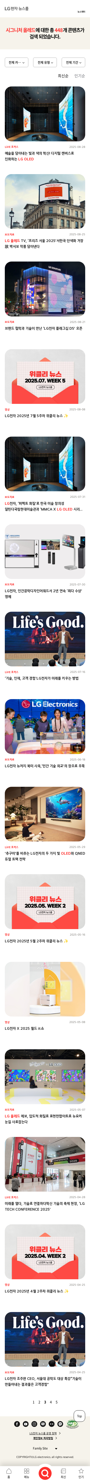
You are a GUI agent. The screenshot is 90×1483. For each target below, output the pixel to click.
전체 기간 (72, 62)
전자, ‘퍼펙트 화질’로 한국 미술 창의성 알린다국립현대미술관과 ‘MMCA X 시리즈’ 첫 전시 (44, 509)
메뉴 (26, 1477)
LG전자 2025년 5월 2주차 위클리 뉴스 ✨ (36, 941)
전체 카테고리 (18, 62)
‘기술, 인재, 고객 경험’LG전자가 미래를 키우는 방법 (41, 678)
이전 (25, 1401)
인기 (81, 1477)
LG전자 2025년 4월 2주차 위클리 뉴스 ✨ (37, 1291)
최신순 (63, 76)
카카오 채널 (60, 1424)
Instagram (34, 1424)
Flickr (51, 1424)
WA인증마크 (72, 1424)
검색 (45, 1473)
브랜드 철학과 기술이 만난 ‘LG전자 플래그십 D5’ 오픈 (43, 328)
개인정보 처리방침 (43, 1438)
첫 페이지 (19, 1401)
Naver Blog (43, 1424)
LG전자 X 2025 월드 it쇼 (24, 1028)
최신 (63, 1477)
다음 (64, 1401)
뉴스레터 (81, 11)
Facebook (17, 1424)
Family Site (44, 1448)
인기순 (79, 76)
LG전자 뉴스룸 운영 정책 (43, 1433)
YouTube (26, 1424)
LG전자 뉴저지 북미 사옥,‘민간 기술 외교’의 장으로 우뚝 (45, 766)
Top (79, 1416)
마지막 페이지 (70, 1401)
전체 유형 (44, 62)
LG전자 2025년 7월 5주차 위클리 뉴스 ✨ (36, 415)
